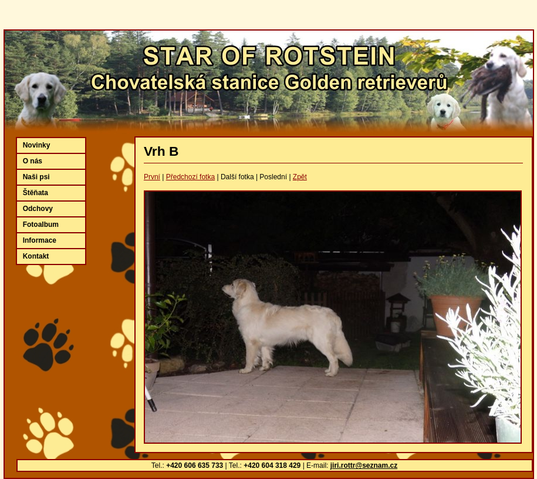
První (152, 177)
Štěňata (35, 193)
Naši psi (36, 177)
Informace (39, 240)
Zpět (300, 177)
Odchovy (38, 209)
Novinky (36, 145)
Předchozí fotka (190, 177)
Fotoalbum (41, 224)
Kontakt (36, 256)
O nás (32, 161)
